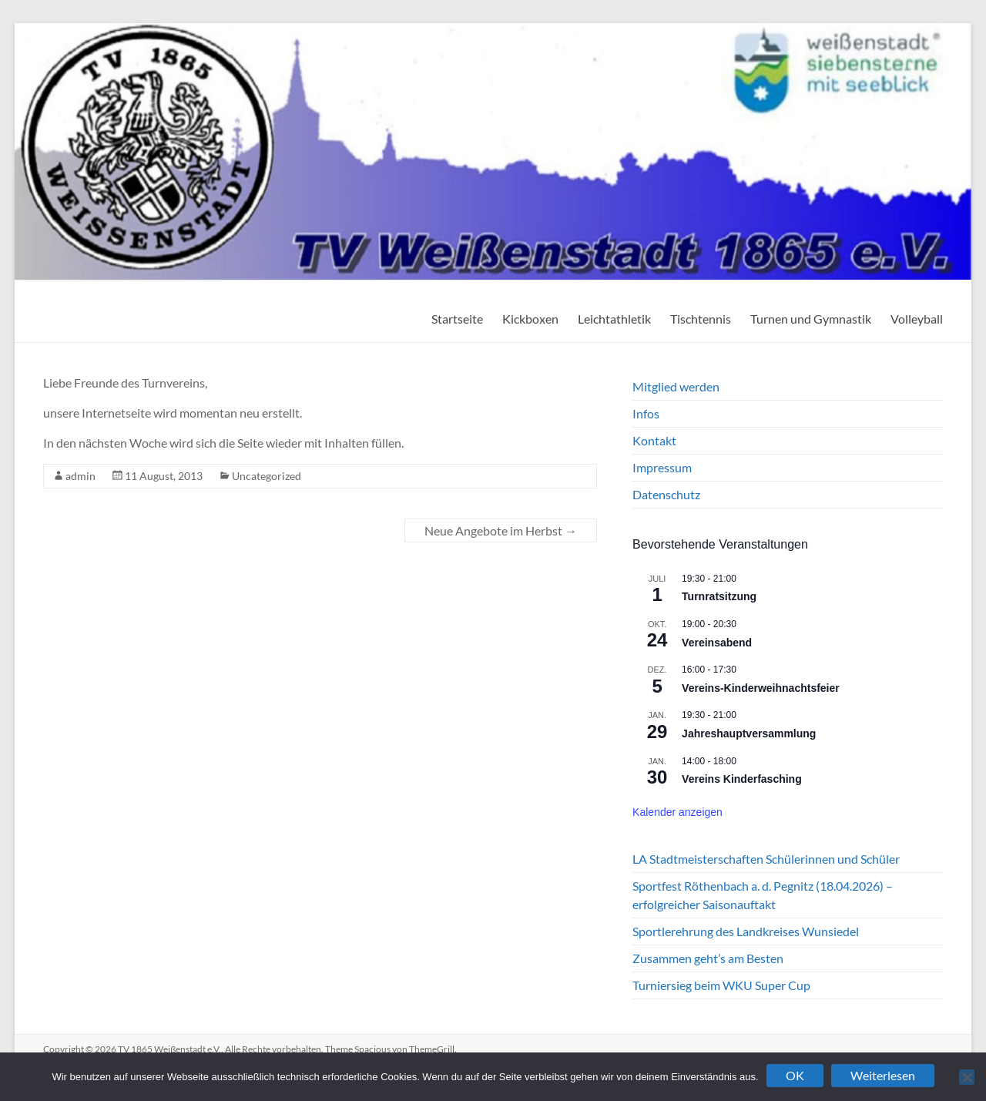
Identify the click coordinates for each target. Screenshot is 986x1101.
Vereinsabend (717, 642)
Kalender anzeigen (677, 812)
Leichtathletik (614, 318)
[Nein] (966, 1077)
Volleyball (916, 318)
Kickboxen (530, 318)
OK (795, 1075)
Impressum (662, 467)
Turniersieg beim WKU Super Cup (721, 985)
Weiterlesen (882, 1075)
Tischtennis (700, 318)
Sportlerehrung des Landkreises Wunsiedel (745, 931)
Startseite (457, 318)
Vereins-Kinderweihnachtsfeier (761, 688)
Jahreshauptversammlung (749, 733)
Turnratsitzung (719, 596)
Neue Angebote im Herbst (500, 530)
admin (80, 475)
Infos (645, 413)
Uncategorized (266, 475)
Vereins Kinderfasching (742, 779)
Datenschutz (666, 494)
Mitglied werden (675, 386)
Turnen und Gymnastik (810, 318)
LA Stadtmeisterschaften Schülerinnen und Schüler (766, 858)
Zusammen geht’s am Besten (707, 958)
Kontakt (654, 440)
